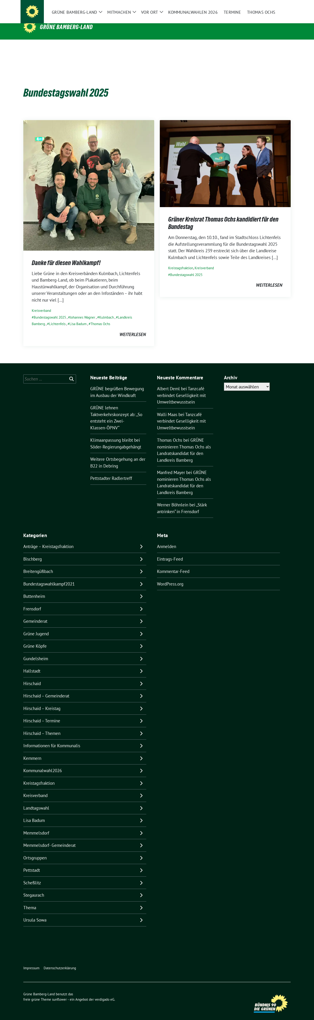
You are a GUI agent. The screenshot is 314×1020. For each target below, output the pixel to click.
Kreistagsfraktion (180, 261)
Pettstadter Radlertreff (111, 471)
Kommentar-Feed (173, 564)
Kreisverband (41, 303)
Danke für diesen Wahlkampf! (66, 255)
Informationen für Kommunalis (51, 738)
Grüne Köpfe (35, 639)
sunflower (59, 992)
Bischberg (32, 552)
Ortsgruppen (35, 850)
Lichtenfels (57, 316)
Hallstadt (31, 664)
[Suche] (276, 7)
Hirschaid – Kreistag (41, 701)
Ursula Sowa (34, 913)
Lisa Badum (78, 316)
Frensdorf (32, 601)
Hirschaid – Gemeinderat (46, 688)
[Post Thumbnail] (88, 177)
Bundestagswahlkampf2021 (49, 576)
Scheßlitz (32, 875)
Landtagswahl (36, 801)
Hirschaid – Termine (41, 713)
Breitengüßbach (38, 564)
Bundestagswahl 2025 (50, 310)
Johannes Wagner (82, 310)
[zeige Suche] (282, 7)
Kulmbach (106, 310)
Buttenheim (34, 589)
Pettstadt (31, 863)
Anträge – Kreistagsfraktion (48, 539)
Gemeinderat (35, 614)
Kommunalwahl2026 (42, 763)
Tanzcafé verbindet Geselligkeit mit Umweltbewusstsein (181, 388)
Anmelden (166, 539)
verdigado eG (104, 992)
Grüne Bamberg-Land (66, 27)
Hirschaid (32, 676)
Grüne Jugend (36, 626)
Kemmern (32, 751)
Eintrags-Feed (170, 552)
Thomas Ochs (100, 316)
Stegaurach (33, 888)
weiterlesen (132, 327)
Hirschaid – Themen (41, 726)
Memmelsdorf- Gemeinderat (49, 838)
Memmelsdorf (36, 825)
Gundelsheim (35, 651)
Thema (29, 900)
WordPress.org (170, 576)
